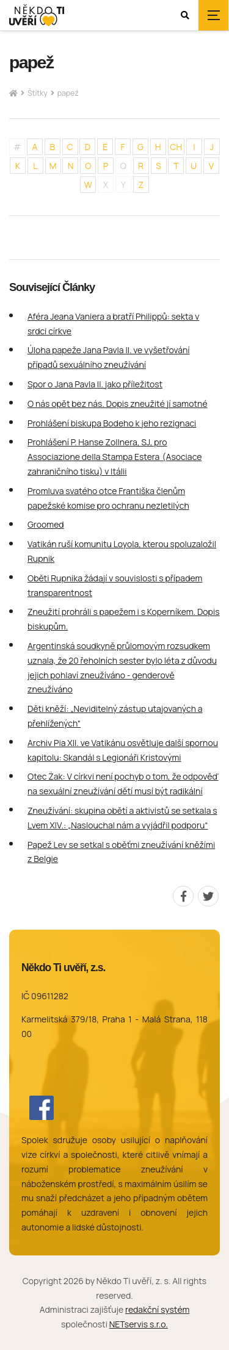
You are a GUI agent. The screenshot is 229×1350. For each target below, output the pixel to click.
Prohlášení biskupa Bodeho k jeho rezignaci (111, 423)
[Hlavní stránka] (13, 93)
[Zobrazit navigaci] (213, 15)
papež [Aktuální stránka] (68, 93)
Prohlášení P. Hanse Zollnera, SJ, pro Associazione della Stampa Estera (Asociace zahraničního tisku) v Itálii (114, 456)
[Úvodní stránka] (36, 15)
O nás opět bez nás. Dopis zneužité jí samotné (117, 403)
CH (176, 147)
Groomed (45, 524)
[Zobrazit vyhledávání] (185, 15)
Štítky (37, 93)
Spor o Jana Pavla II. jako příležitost (94, 384)
